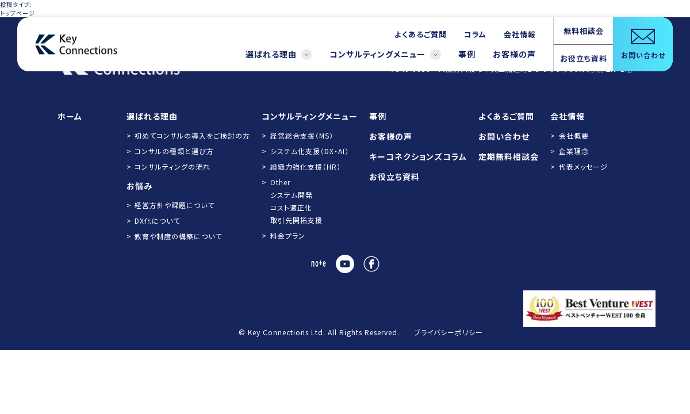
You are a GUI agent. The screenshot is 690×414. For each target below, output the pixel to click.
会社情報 (520, 34)
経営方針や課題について (174, 205)
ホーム (69, 116)
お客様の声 (514, 54)
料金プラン (287, 235)
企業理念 (574, 151)
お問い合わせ (504, 136)
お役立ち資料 (583, 58)
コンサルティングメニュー (385, 54)
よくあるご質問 (420, 34)
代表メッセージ (583, 166)
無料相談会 (584, 30)
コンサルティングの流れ (172, 166)
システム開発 (291, 195)
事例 (467, 54)
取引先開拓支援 (296, 220)
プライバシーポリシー (448, 332)
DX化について (157, 220)
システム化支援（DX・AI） (309, 151)
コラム (475, 34)
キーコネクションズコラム (418, 156)
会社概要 (574, 135)
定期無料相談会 (508, 156)
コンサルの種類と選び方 (174, 151)
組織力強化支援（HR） (305, 166)
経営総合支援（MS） (302, 135)
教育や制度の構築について (178, 236)
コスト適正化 (291, 207)
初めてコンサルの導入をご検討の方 (192, 135)
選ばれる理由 (279, 54)
